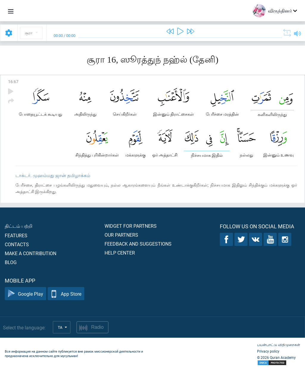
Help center (120, 252)
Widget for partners (131, 226)
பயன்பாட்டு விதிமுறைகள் (278, 344)
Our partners (121, 235)
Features (16, 235)
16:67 (13, 81)
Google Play (25, 293)
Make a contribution (30, 253)
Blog (11, 262)
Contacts (17, 244)
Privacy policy (268, 351)
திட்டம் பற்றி (18, 226)
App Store (66, 293)
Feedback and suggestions (138, 244)
